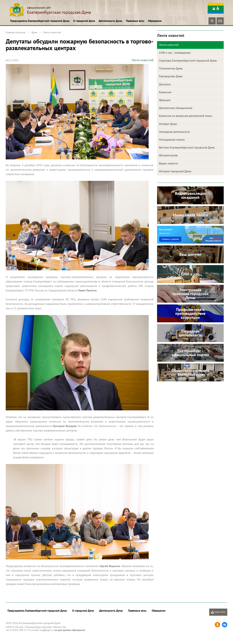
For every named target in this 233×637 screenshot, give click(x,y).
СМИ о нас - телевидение (174, 52)
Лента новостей (52, 32)
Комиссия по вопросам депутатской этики (185, 116)
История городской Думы (175, 171)
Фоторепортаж (168, 155)
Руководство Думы (171, 76)
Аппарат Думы (168, 124)
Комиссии (165, 92)
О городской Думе (84, 21)
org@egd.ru (46, 630)
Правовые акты (135, 21)
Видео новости (168, 163)
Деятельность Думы (110, 21)
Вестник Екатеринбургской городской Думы (187, 147)
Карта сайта (218, 612)
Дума (34, 32)
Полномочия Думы (171, 68)
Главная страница (15, 32)
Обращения (155, 21)
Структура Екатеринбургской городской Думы (188, 60)
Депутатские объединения (175, 108)
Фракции (164, 100)
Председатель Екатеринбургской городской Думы (40, 21)
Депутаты (165, 84)
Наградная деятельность (174, 131)
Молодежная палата (172, 139)
